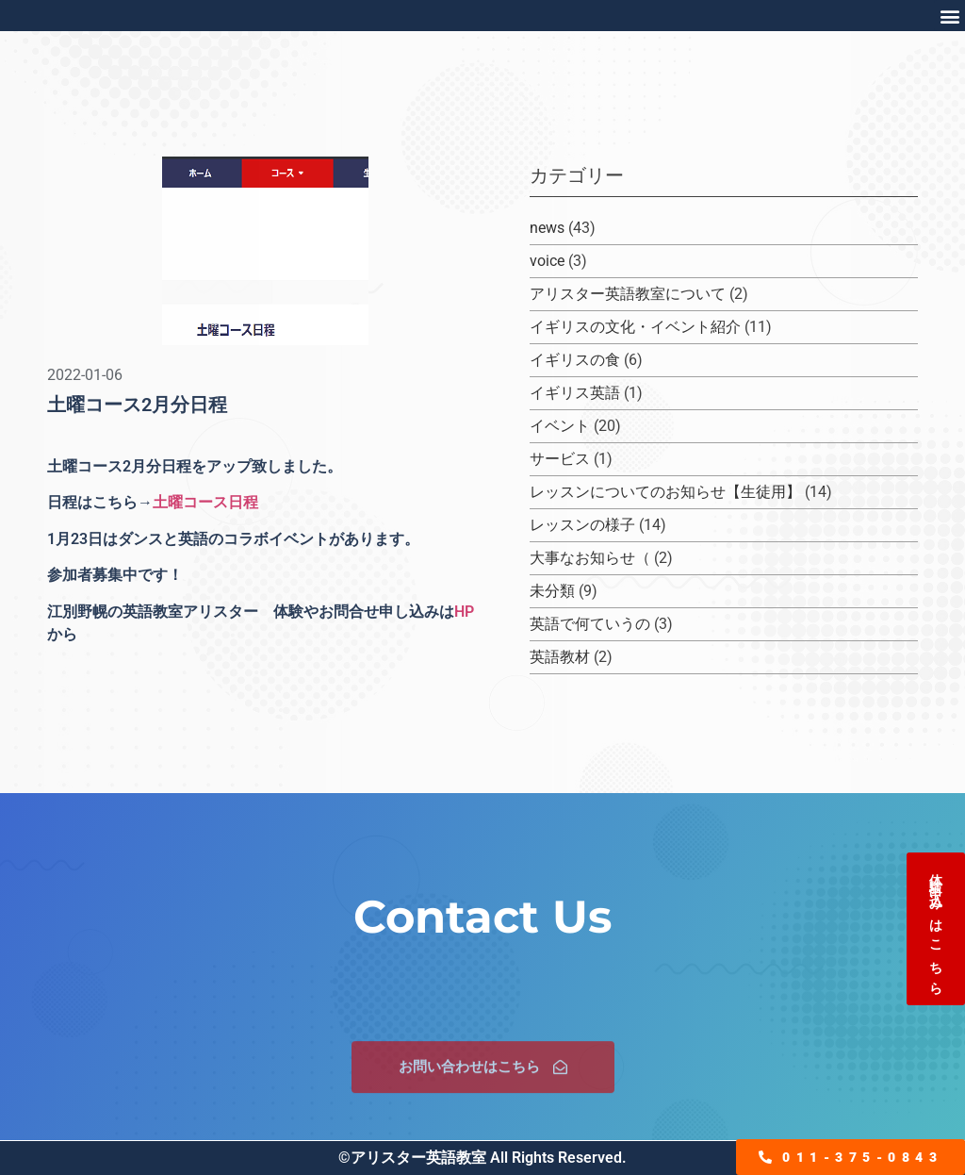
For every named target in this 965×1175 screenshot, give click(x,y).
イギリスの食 (575, 360)
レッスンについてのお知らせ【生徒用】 (665, 492)
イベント (560, 426)
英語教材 (560, 657)
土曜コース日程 (205, 502)
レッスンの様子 (582, 525)
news (547, 228)
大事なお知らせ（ (590, 558)
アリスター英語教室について (628, 294)
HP (464, 612)
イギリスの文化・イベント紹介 (635, 327)
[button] (949, 15)
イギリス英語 (575, 393)
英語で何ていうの (590, 624)
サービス (560, 459)
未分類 (552, 591)
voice (547, 261)
